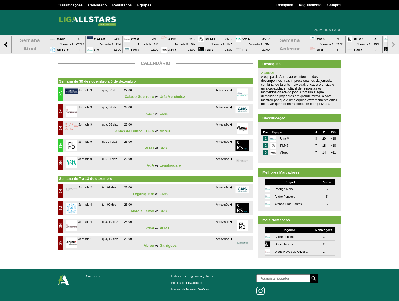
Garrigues (168, 245)
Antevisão (224, 90)
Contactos (93, 276)
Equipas (144, 5)
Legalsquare (170, 165)
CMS (164, 114)
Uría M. (285, 138)
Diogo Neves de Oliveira (291, 251)
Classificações (70, 5)
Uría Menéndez (172, 97)
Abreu (165, 131)
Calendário (97, 5)
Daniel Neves (284, 244)
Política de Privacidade (186, 282)
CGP (150, 114)
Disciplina (284, 5)
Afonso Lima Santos (288, 204)
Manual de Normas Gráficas (190, 289)
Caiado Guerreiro (139, 97)
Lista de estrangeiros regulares (192, 276)
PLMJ (149, 148)
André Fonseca (285, 196)
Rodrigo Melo (284, 189)
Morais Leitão (142, 211)
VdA (150, 165)
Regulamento (310, 5)
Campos (334, 5)
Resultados (122, 5)
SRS (163, 148)
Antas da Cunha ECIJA (134, 131)
